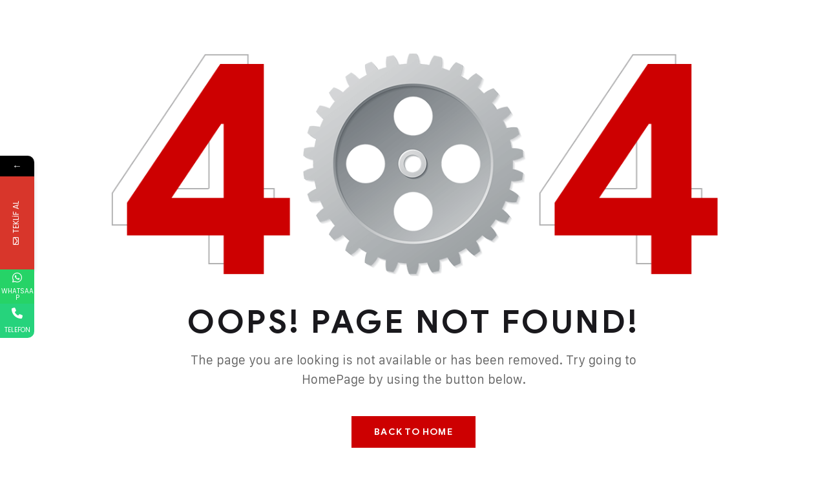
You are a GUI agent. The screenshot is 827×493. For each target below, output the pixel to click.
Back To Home (413, 431)
